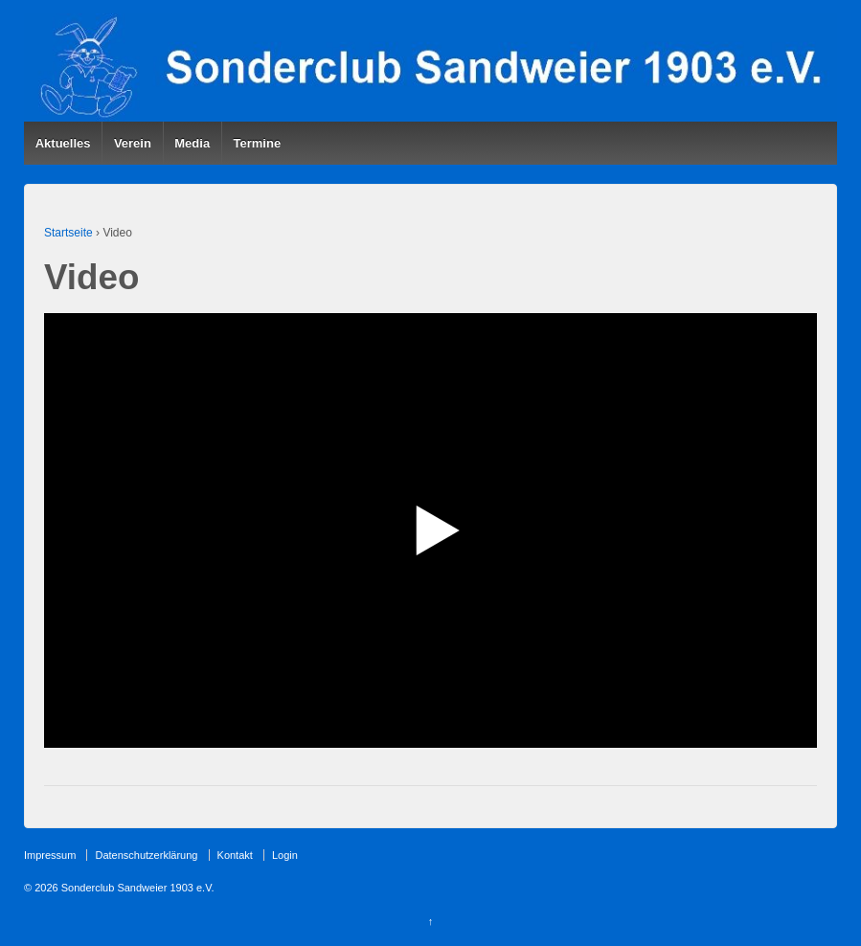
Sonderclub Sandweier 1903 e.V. (136, 887)
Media (192, 143)
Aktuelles (63, 143)
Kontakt (235, 855)
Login (285, 855)
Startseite (68, 232)
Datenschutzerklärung (146, 855)
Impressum (50, 855)
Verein (132, 143)
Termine (258, 143)
